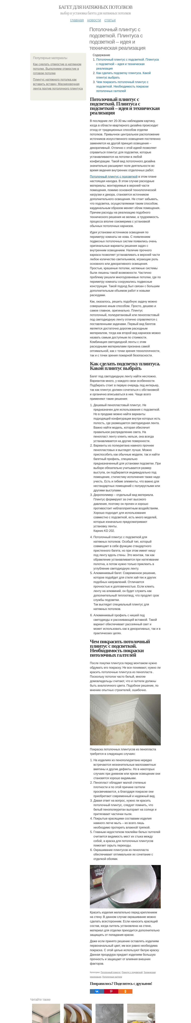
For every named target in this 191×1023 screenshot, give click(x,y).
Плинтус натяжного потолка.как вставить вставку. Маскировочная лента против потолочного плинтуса (58, 84)
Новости (94, 20)
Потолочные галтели (112, 977)
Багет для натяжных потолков (95, 7)
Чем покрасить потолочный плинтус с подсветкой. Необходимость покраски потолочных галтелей (122, 86)
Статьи (109, 20)
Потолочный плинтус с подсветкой (113, 176)
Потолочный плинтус (111, 972)
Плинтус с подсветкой (132, 972)
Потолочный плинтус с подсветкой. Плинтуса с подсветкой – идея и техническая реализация (127, 64)
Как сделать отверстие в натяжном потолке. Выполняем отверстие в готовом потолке (57, 69)
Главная (77, 20)
